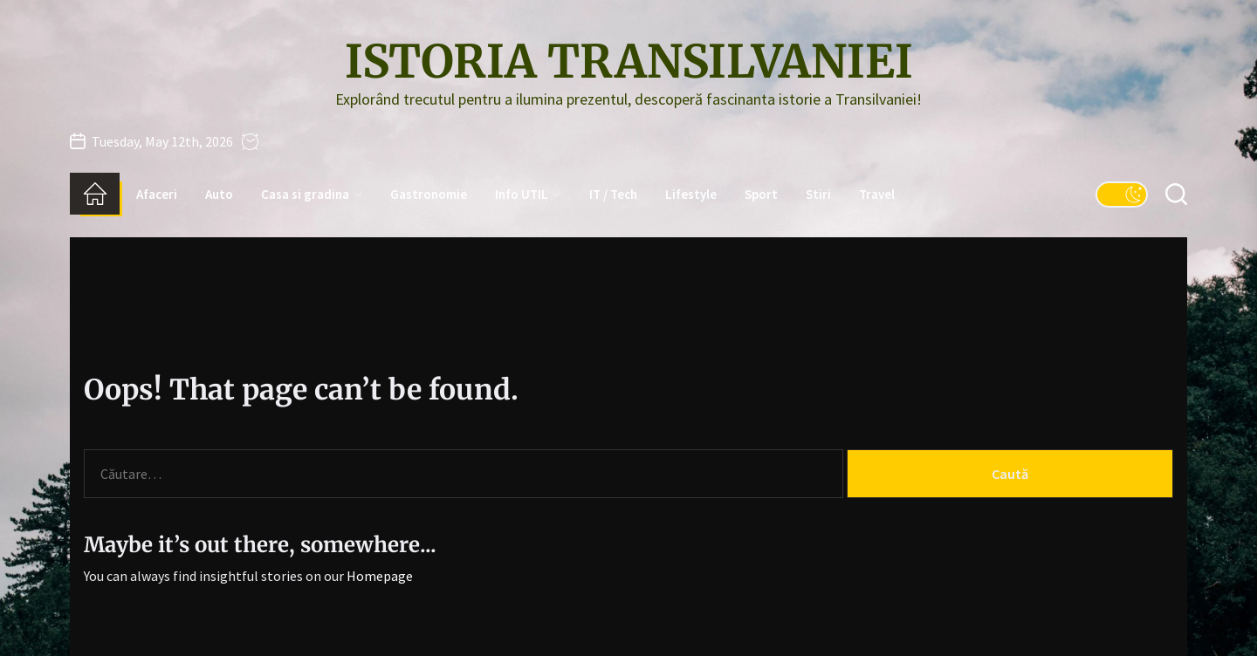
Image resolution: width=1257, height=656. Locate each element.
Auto (219, 194)
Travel (877, 194)
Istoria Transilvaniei (629, 62)
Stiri (818, 194)
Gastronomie (428, 194)
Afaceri (156, 194)
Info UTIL (528, 194)
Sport (761, 194)
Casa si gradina (311, 194)
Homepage (380, 575)
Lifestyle (691, 194)
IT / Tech (613, 194)
